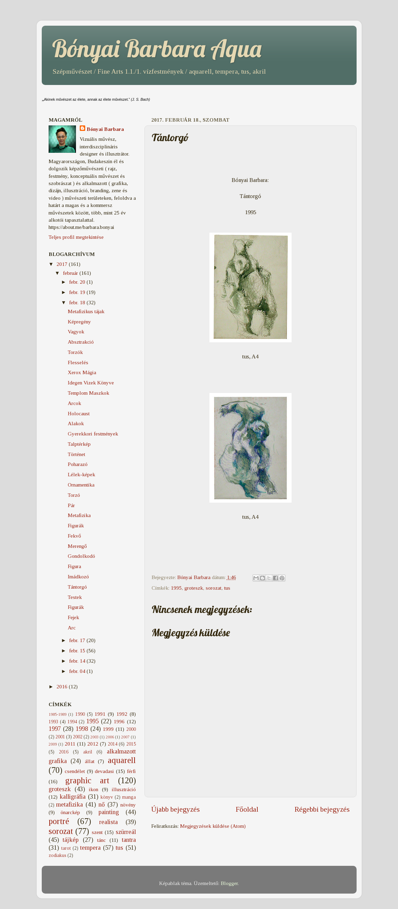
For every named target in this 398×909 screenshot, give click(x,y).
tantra (129, 839)
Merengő (77, 546)
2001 (60, 736)
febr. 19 (78, 292)
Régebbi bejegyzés (322, 809)
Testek (75, 597)
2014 (112, 744)
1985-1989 (57, 714)
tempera (90, 847)
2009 (53, 744)
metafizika (69, 804)
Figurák (76, 525)
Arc (72, 627)
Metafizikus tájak (86, 311)
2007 (125, 737)
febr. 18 (78, 302)
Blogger (229, 883)
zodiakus (57, 855)
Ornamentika (81, 485)
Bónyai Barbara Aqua (156, 48)
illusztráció (124, 789)
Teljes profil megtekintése (76, 237)
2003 (94, 737)
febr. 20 (78, 282)
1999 (108, 729)
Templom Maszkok (88, 393)
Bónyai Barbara (105, 129)
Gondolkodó (81, 556)
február (71, 273)
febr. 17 (78, 640)
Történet (76, 454)
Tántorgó (77, 587)
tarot (66, 848)
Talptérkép (79, 444)
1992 (121, 714)
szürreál (126, 831)
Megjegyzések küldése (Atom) (213, 826)
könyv (107, 797)
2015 (131, 744)
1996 (119, 721)
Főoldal (247, 809)
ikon (93, 789)
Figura (74, 566)
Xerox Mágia (82, 372)
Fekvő (74, 536)
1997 (55, 728)
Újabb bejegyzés (175, 809)
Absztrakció (81, 342)
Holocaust (79, 413)
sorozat (213, 588)
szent (97, 832)
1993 (53, 721)
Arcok (74, 403)
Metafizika (79, 515)
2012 (92, 744)
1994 (72, 721)
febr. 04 (78, 671)
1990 (80, 714)
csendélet (75, 771)
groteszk (193, 588)
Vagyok (76, 331)
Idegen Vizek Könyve (91, 382)
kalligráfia (73, 796)
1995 (176, 588)
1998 (82, 728)
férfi (131, 771)
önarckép (70, 812)
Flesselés (78, 362)
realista (108, 822)
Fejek (73, 617)
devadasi (104, 771)
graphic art (87, 780)
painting (109, 812)
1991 (99, 714)
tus (227, 588)
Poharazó (78, 464)
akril (87, 751)
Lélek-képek (81, 474)
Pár (71, 505)
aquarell (122, 760)
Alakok (76, 423)
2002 (77, 736)
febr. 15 (78, 650)
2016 (62, 686)
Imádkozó (78, 576)
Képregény (79, 321)
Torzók (75, 352)
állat (89, 761)
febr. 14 (78, 661)
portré (59, 821)
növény (128, 805)
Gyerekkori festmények (93, 434)
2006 (110, 737)
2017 (62, 264)
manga (129, 797)
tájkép (71, 839)
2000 (131, 729)
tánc (101, 840)
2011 (70, 744)
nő (102, 804)
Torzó (74, 495)
